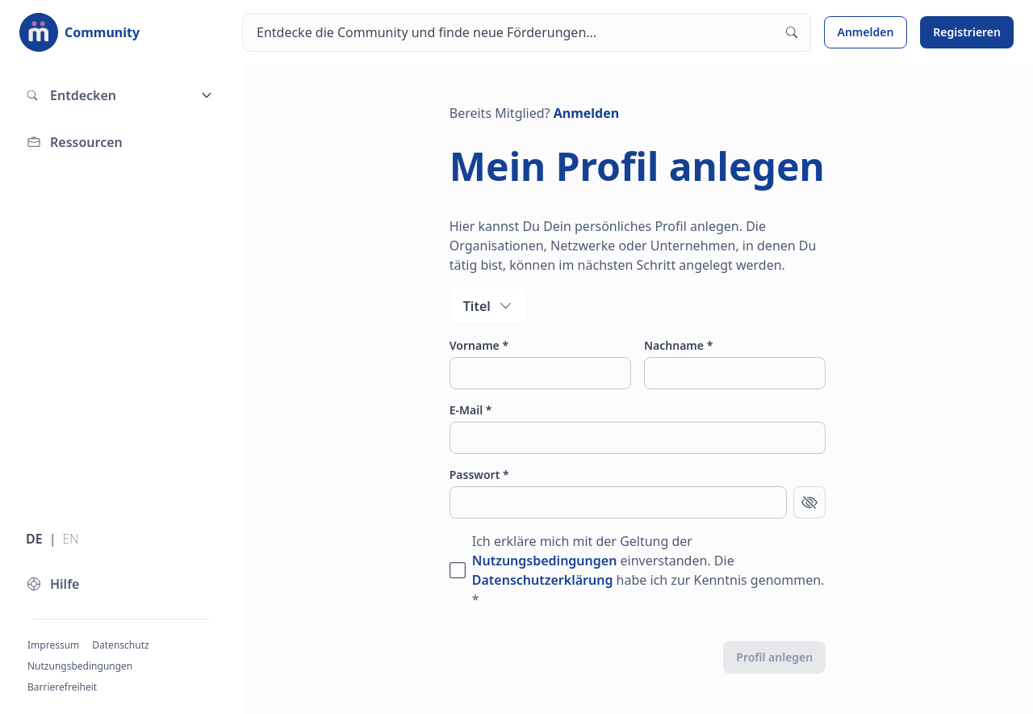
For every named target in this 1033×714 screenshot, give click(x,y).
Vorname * (479, 345)
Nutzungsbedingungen (79, 666)
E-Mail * (471, 410)
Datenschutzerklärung (542, 580)
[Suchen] (526, 32)
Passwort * (479, 474)
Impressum (53, 645)
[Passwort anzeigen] (809, 502)
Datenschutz (120, 645)
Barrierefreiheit (62, 687)
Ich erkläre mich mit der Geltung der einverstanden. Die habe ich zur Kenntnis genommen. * (648, 570)
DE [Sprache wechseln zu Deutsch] (34, 539)
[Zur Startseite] (79, 32)
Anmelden (866, 32)
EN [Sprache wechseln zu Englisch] (70, 539)
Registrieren (967, 32)
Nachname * (678, 345)
